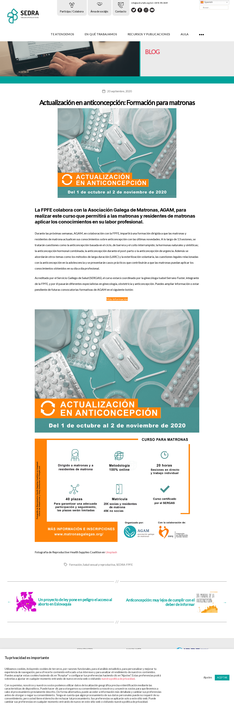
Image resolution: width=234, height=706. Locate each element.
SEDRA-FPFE (125, 564)
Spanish (207, 2)
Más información (117, 299)
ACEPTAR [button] (222, 677)
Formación (75, 564)
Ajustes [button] (207, 677)
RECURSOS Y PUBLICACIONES (161, 34)
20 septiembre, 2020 (119, 91)
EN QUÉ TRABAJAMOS (113, 34)
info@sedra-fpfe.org (153, 3)
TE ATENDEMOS (74, 34)
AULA (197, 34)
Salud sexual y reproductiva (99, 564)
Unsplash (111, 552)
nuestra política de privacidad (118, 678)
